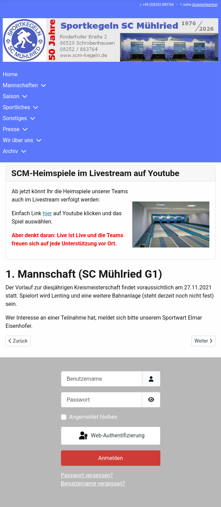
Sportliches (16, 107)
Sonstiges (15, 118)
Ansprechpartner (205, 5)
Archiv (10, 151)
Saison (11, 96)
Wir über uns (18, 140)
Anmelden (110, 458)
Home (10, 74)
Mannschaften (20, 85)
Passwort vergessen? (87, 475)
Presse (11, 129)
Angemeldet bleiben (93, 417)
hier (47, 213)
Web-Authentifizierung (111, 436)
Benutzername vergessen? (93, 483)
